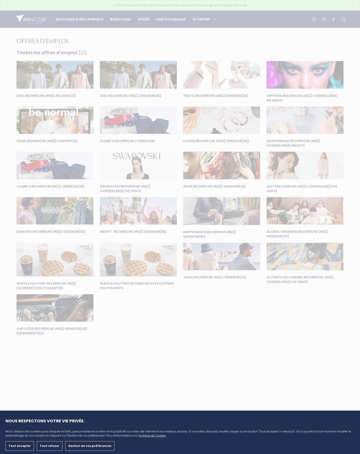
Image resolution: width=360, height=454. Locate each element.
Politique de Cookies (152, 435)
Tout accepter (19, 446)
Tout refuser (49, 446)
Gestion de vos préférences (89, 446)
